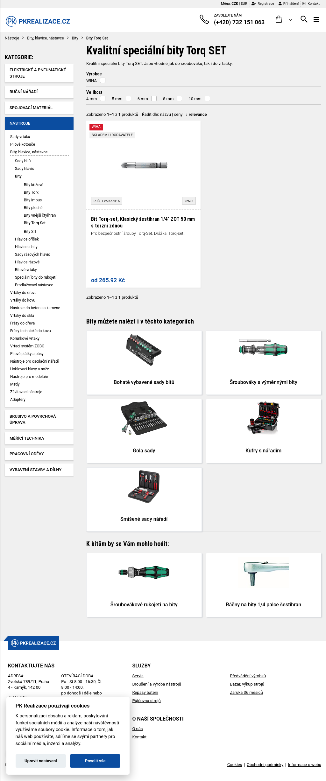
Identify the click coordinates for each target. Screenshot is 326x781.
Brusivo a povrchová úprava (33, 419)
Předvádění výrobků (248, 675)
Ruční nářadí (24, 91)
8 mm (168, 98)
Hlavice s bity (26, 247)
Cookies (234, 764)
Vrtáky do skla (22, 315)
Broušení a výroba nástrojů (156, 684)
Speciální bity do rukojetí (35, 277)
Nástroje (12, 38)
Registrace (263, 4)
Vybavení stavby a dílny (35, 469)
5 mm (117, 98)
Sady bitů (23, 161)
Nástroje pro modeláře (29, 376)
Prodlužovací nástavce (34, 285)
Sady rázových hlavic (32, 254)
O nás (137, 728)
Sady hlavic (24, 168)
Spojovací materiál (31, 107)
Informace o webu (304, 764)
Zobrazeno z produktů (112, 114)
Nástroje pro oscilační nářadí (34, 361)
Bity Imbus (33, 200)
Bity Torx (31, 192)
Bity (75, 38)
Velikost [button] (94, 92)
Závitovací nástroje (26, 392)
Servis (137, 675)
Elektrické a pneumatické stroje (38, 73)
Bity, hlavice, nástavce (45, 38)
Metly (14, 384)
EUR (244, 4)
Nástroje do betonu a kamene (35, 308)
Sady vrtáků (20, 137)
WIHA (91, 80)
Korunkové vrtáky (24, 338)
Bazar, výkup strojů (247, 684)
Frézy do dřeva (22, 323)
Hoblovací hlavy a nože (29, 369)
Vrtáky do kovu (22, 300)
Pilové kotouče (22, 144)
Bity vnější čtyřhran (40, 215)
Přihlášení (289, 4)
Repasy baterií (145, 692)
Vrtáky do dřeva (23, 292)
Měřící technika (27, 438)
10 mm (195, 98)
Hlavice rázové (27, 262)
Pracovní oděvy (27, 453)
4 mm (91, 98)
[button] (284, 19)
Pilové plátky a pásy (27, 354)
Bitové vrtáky (26, 270)
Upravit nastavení (41, 760)
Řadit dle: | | (174, 114)
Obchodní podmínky (265, 764)
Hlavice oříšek (27, 239)
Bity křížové (33, 185)
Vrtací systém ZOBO (27, 346)
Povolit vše (95, 760)
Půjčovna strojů (146, 700)
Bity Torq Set (35, 223)
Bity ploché (33, 208)
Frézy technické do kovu (30, 331)
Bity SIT (30, 231)
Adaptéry (17, 399)
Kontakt (311, 4)
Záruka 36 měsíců (246, 692)
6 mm (143, 98)
